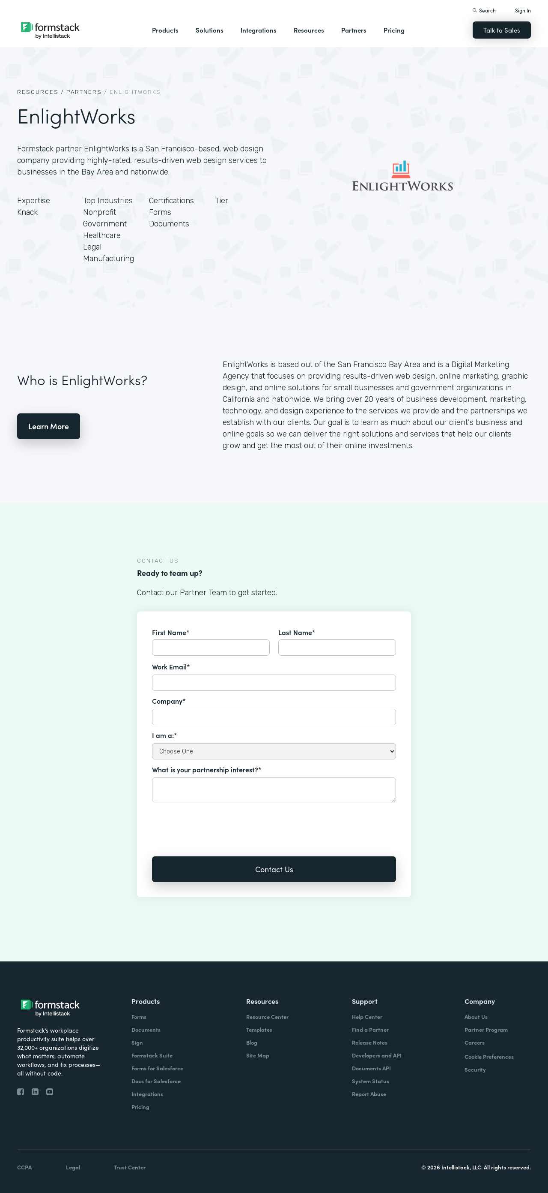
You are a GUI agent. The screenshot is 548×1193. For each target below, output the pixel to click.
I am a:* (164, 735)
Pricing (394, 29)
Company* (169, 700)
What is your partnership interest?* (207, 769)
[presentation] (217, 823)
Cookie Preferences (489, 1056)
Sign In (523, 10)
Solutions (209, 29)
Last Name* (297, 632)
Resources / (40, 92)
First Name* (171, 632)
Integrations (259, 29)
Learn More (48, 426)
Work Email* (171, 666)
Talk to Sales (501, 29)
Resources (309, 29)
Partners (353, 29)
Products (165, 29)
